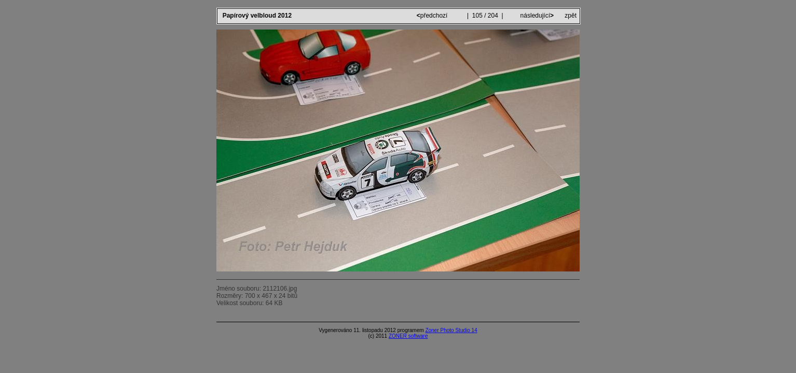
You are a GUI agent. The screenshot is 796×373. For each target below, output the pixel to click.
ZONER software (408, 336)
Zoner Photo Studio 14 (451, 330)
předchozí (433, 15)
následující (536, 15)
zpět (571, 15)
